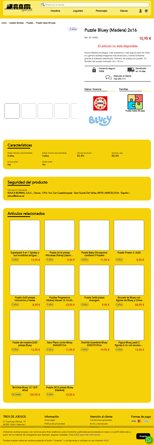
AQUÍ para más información (87, 434)
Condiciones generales (101, 420)
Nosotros (55, 11)
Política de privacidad (54, 423)
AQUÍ (106, 440)
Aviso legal (49, 420)
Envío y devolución (99, 423)
